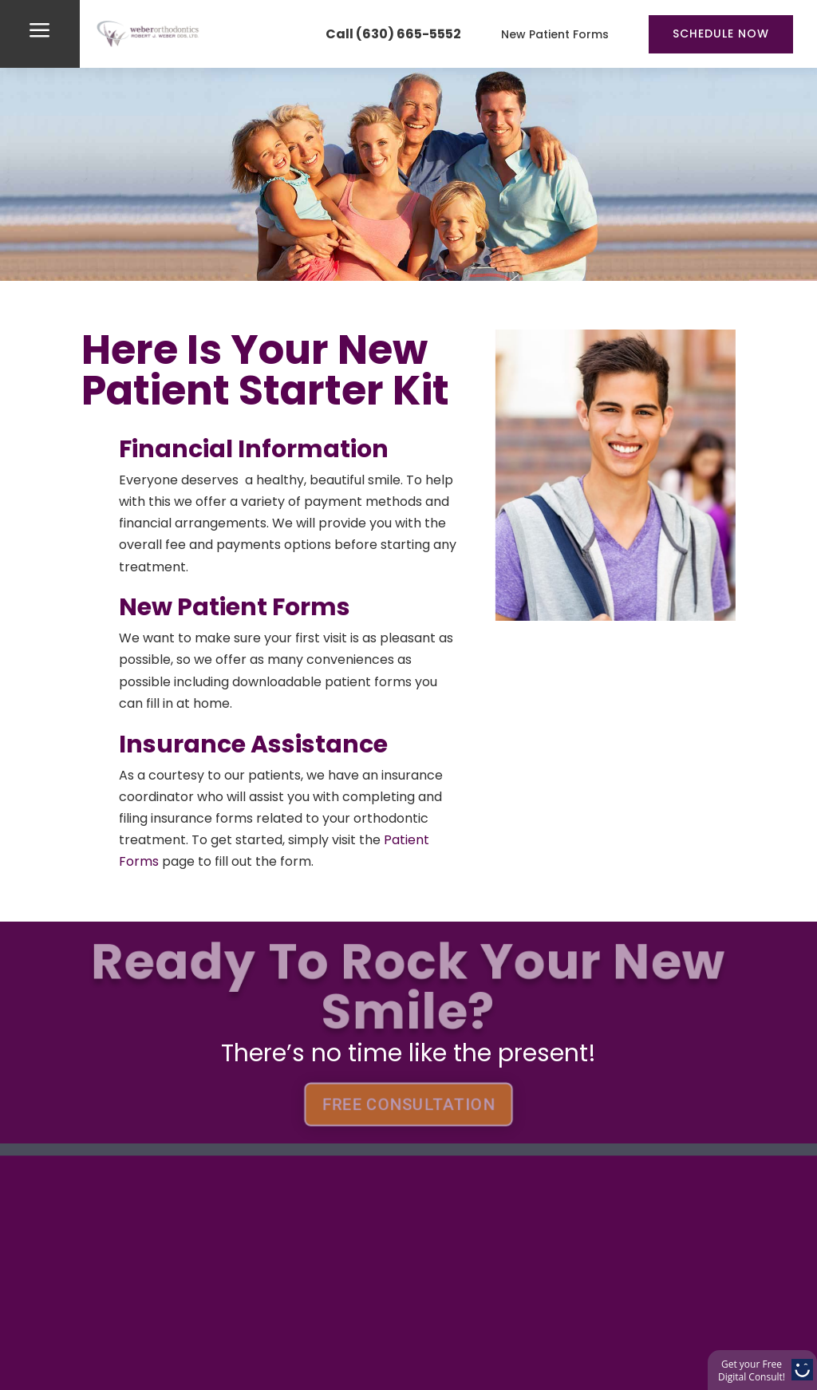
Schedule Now (721, 33)
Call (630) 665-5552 (393, 34)
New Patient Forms (555, 34)
